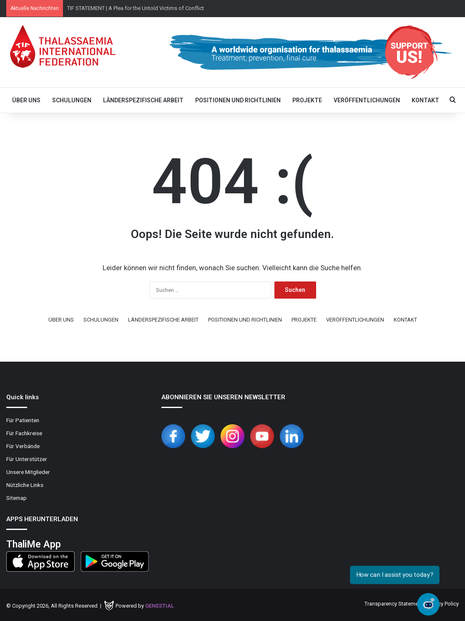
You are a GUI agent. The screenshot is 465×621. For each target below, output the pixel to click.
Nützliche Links (24, 485)
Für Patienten (22, 420)
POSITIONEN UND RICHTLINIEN (238, 100)
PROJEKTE (307, 100)
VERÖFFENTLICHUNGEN (367, 100)
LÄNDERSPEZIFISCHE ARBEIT (143, 100)
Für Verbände (23, 446)
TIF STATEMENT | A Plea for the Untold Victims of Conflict (135, 8)
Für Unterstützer (26, 459)
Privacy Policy (443, 604)
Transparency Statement (393, 604)
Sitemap (16, 497)
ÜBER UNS (26, 100)
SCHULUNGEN (71, 100)
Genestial (159, 606)
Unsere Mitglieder (28, 472)
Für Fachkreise (24, 433)
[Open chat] (428, 604)
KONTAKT (425, 100)
